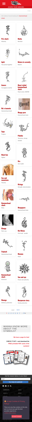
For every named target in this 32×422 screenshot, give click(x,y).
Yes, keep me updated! (15, 382)
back (29, 10)
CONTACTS (6, 390)
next (18, 310)
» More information (10, 413)
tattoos (19, 390)
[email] (15, 379)
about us (5, 393)
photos (19, 393)
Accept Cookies (16, 416)
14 (24, 313)
